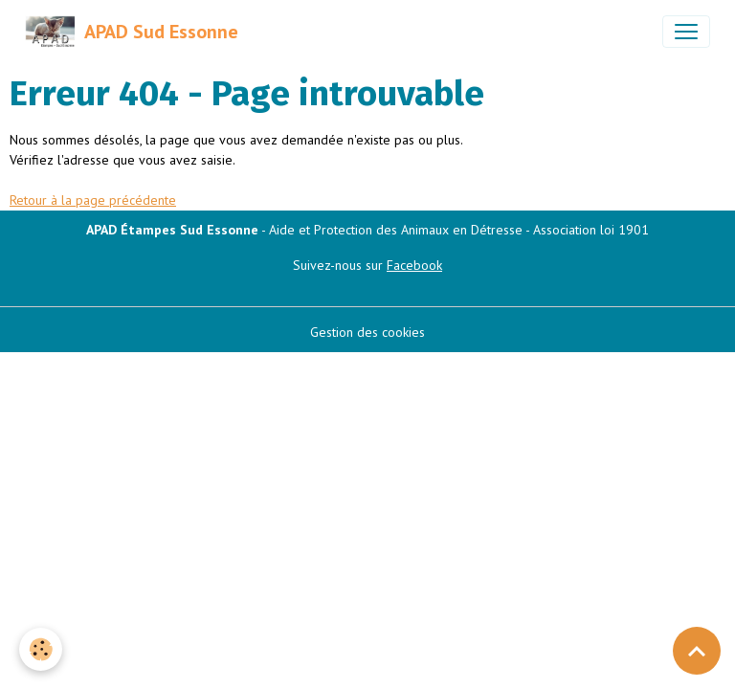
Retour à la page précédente (93, 200)
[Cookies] (40, 649)
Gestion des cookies (367, 332)
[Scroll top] (697, 651)
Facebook (414, 265)
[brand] (131, 31)
